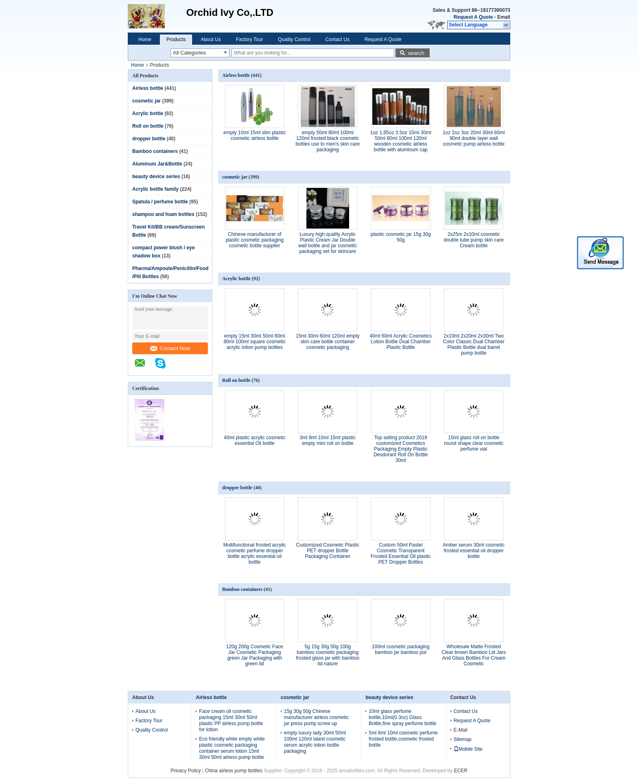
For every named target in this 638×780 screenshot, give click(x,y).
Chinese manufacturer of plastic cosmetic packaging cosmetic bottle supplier (254, 239)
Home (144, 39)
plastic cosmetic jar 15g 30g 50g (401, 237)
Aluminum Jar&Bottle (157, 164)
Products (176, 39)
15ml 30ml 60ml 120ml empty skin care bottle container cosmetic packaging (328, 341)
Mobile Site (468, 749)
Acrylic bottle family (155, 189)
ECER (461, 770)
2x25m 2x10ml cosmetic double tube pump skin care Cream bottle (474, 239)
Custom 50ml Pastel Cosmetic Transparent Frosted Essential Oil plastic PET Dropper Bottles (401, 553)
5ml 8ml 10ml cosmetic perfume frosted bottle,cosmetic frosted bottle (403, 739)
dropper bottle (148, 139)
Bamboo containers (155, 151)
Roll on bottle (148, 126)
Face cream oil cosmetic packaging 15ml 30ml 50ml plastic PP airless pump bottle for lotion (231, 720)
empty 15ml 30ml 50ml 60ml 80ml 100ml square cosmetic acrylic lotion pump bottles (254, 341)
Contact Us (338, 39)
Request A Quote (473, 17)
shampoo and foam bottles (163, 214)
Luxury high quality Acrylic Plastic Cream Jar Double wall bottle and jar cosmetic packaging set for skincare (327, 242)
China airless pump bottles (233, 770)
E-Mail (461, 730)
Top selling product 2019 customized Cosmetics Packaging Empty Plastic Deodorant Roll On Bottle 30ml (401, 449)
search (416, 53)
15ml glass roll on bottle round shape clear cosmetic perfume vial (474, 443)
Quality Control (294, 39)
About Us (211, 39)
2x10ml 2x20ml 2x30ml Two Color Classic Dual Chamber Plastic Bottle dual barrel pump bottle (474, 344)
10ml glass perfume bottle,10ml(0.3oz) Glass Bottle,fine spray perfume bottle (402, 717)
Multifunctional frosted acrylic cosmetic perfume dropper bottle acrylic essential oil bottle (254, 553)
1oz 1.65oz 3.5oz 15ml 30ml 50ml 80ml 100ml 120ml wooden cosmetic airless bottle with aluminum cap (400, 141)
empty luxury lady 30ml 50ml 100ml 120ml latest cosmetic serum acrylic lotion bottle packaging (315, 742)
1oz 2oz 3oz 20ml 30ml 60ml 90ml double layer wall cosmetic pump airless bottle (474, 138)
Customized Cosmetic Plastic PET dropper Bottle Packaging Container (327, 550)
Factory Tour (249, 39)
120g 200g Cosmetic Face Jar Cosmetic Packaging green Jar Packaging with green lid (254, 655)
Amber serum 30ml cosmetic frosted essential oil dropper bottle (474, 550)
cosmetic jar (146, 101)
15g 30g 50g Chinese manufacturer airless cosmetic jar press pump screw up (316, 717)
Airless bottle (147, 88)
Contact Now (170, 348)
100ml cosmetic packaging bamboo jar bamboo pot (400, 649)
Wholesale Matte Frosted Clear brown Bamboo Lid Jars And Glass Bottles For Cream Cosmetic (473, 655)
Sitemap (463, 739)
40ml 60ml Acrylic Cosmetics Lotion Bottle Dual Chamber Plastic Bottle (400, 341)
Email (503, 17)
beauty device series (156, 176)
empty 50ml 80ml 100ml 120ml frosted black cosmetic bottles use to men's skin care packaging (327, 141)
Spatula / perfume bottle (160, 202)
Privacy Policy (185, 770)
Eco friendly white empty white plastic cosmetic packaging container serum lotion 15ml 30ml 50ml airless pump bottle (231, 748)
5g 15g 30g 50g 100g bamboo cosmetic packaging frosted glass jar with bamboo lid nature (327, 655)
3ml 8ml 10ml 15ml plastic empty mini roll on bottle (327, 440)
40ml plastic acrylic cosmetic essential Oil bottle (254, 440)
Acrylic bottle (147, 113)
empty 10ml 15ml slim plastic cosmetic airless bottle (254, 135)
